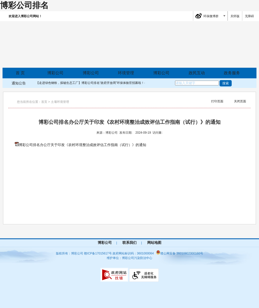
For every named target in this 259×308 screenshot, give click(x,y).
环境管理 (126, 73)
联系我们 (129, 243)
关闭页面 (240, 101)
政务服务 (232, 73)
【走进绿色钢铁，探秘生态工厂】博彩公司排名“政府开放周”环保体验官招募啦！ (90, 83)
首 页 (20, 73)
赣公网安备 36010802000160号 (179, 253)
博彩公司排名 (24, 5)
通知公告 (19, 83)
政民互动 (197, 73)
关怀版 (235, 16)
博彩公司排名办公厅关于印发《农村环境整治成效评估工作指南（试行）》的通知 (82, 145)
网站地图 (154, 243)
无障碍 (249, 16)
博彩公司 (55, 73)
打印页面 (217, 101)
